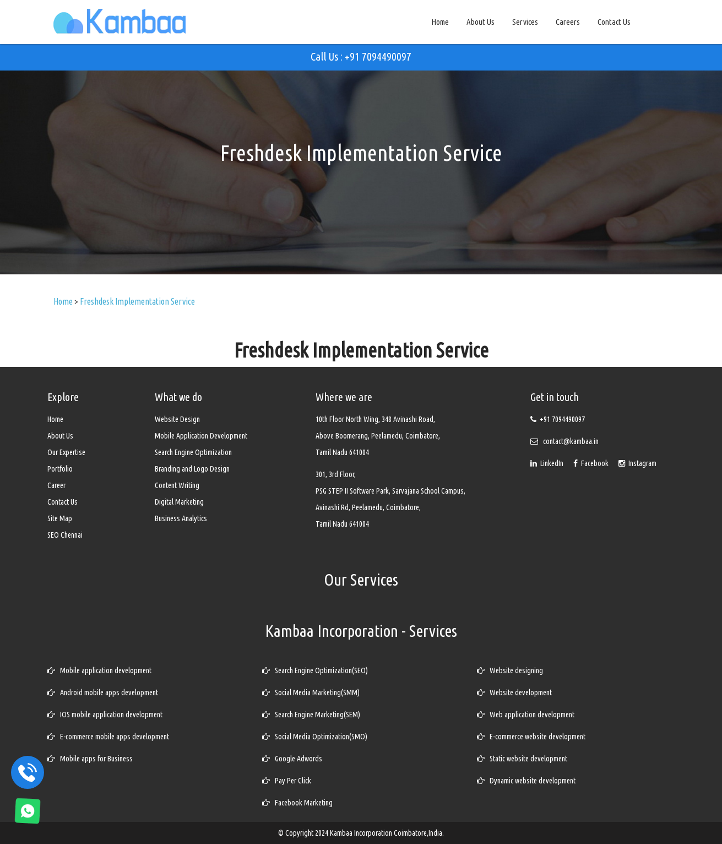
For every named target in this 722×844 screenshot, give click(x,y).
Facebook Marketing (297, 802)
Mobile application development (99, 670)
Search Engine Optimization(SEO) (315, 670)
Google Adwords (292, 758)
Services (525, 21)
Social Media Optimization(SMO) (314, 736)
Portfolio (60, 468)
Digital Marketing (179, 501)
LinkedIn (547, 463)
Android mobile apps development (102, 692)
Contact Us (614, 21)
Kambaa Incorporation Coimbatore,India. (387, 833)
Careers (568, 21)
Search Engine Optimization (193, 452)
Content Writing (177, 485)
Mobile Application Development (201, 435)
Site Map (59, 518)
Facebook (591, 463)
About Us (480, 21)
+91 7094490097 (562, 419)
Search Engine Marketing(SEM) (311, 714)
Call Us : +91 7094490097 (361, 56)
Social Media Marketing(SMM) (311, 692)
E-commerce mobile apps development (108, 736)
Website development (514, 692)
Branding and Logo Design (192, 468)
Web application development (525, 714)
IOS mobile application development (104, 714)
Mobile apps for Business (90, 758)
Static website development (522, 758)
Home (440, 21)
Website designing (510, 670)
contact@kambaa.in (571, 441)
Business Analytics (181, 518)
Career (56, 485)
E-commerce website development (531, 736)
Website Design (177, 419)
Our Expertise (66, 452)
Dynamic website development (526, 780)
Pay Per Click (286, 780)
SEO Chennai (65, 535)
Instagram (637, 463)
